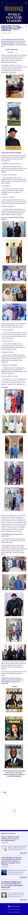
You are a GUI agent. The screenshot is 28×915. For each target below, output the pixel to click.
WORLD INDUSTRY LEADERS (14, 17)
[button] (26, 26)
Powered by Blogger (14, 906)
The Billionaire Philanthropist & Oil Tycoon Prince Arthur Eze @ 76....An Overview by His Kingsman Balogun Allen (12, 884)
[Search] (26, 3)
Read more (23, 853)
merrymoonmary (17, 909)
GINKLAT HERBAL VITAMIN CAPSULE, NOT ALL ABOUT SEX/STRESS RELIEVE (10, 838)
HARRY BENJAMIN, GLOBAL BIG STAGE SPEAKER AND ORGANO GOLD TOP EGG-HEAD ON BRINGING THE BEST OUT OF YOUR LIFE (11, 861)
